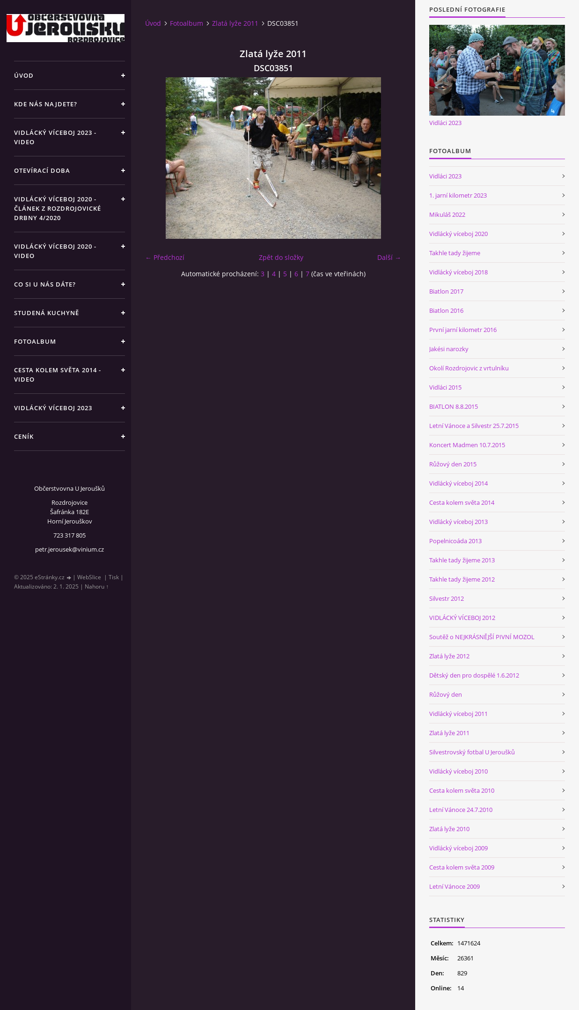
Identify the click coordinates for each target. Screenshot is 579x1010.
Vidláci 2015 (445, 387)
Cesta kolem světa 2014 (461, 502)
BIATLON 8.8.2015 (453, 406)
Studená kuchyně (46, 313)
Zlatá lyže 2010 (449, 829)
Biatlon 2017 (446, 291)
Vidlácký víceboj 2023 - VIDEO (55, 137)
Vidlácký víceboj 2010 (458, 771)
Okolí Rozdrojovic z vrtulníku (469, 368)
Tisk (114, 577)
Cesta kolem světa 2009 (461, 867)
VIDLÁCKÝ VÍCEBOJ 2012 (462, 617)
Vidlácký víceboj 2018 (458, 272)
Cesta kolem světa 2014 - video (57, 374)
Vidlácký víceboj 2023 (53, 408)
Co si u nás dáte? (45, 284)
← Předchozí (164, 257)
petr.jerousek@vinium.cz (69, 549)
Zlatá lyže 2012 (449, 656)
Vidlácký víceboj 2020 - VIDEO (55, 251)
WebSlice (89, 577)
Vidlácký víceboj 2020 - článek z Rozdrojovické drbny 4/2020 (57, 208)
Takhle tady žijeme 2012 (462, 579)
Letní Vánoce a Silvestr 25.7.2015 (474, 425)
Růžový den (445, 694)
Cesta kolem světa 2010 (461, 790)
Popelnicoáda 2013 (455, 541)
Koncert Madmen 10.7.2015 (467, 445)
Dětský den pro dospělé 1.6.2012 (474, 675)
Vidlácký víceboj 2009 (458, 848)
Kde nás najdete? (45, 104)
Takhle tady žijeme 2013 (462, 560)
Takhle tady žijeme (454, 253)
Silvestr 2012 (446, 598)
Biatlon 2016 (446, 310)
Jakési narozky (449, 349)
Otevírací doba (42, 170)
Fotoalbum (35, 341)
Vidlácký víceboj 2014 (458, 483)
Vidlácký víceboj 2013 (458, 521)
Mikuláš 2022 (447, 214)
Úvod (24, 75)
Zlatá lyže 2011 (235, 23)
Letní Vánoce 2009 (454, 886)
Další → (389, 257)
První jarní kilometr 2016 (463, 329)
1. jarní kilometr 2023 (458, 195)
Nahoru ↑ (97, 586)
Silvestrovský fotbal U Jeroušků (472, 752)
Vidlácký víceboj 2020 (458, 233)
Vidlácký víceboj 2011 (458, 713)
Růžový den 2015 (452, 464)
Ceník (24, 436)
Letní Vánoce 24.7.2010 (460, 809)
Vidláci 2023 (445, 122)
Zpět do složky (281, 257)
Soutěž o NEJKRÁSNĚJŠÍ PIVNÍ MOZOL (482, 637)
